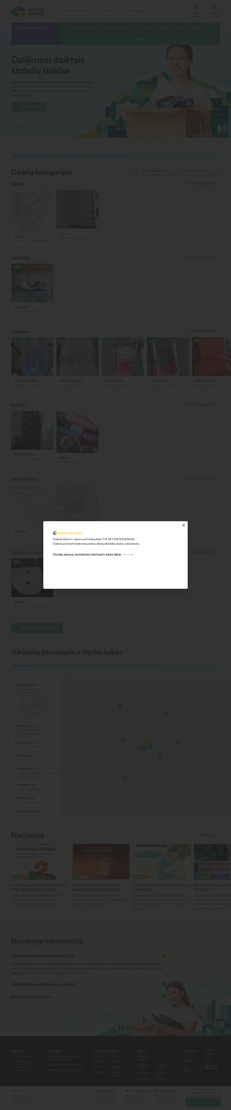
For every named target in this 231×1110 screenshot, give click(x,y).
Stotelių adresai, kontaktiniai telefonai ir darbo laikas (87, 554)
